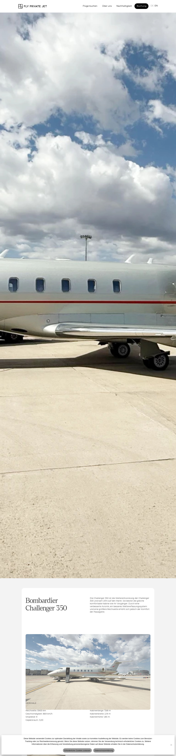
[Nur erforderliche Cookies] (171, 744)
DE (152, 6)
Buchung (141, 6)
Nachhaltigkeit (124, 6)
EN (156, 6)
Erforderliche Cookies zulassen (77, 750)
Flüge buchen (90, 6)
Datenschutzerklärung (104, 750)
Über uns (107, 6)
